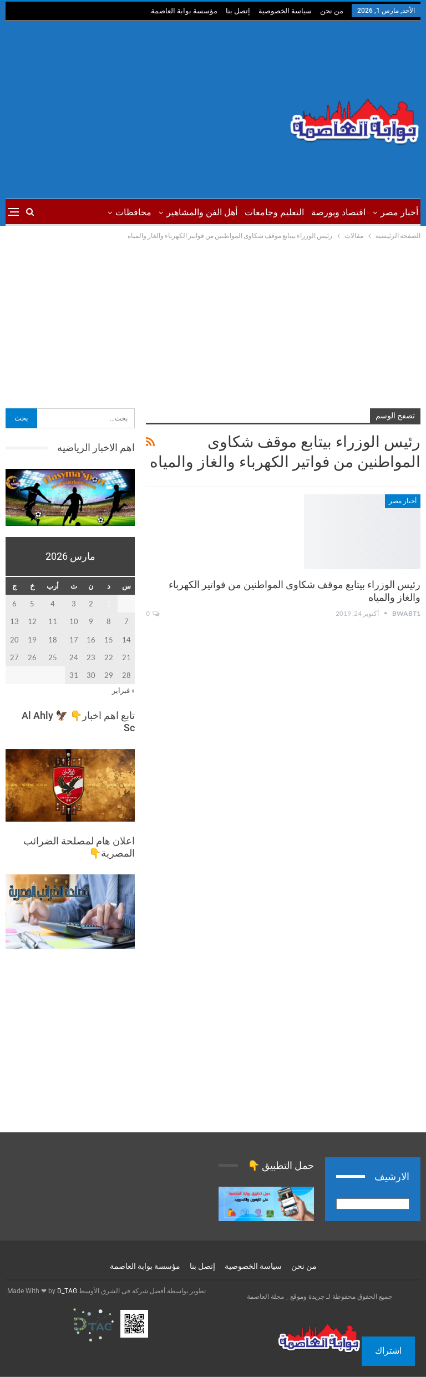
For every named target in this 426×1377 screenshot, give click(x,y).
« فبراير (123, 690)
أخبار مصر (399, 212)
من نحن (331, 11)
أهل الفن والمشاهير (201, 212)
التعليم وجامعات (274, 212)
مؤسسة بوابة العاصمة (184, 11)
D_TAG (66, 1291)
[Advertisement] (142, 110)
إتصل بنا (238, 11)
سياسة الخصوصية (285, 11)
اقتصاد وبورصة (338, 212)
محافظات (133, 212)
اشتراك (388, 1350)
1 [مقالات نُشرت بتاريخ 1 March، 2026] (108, 603)
